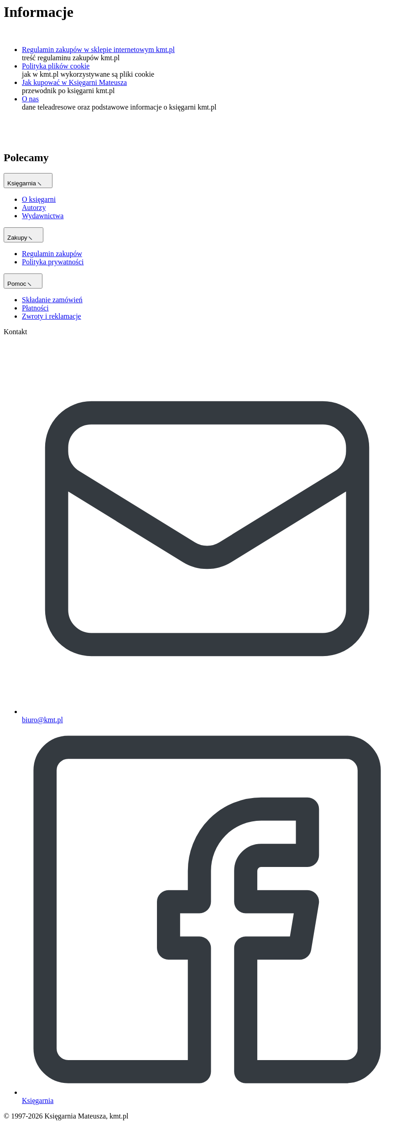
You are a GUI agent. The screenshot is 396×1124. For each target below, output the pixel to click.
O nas (30, 99)
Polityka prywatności (53, 262)
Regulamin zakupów (52, 253)
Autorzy (34, 207)
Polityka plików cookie (55, 66)
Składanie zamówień (52, 300)
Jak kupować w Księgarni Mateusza (74, 82)
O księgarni (39, 199)
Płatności (35, 308)
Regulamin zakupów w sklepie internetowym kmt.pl (98, 49)
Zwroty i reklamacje (51, 316)
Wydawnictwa (42, 216)
